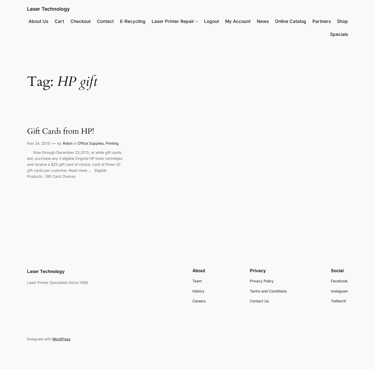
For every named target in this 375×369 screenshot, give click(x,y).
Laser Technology (48, 9)
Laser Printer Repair (173, 21)
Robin (67, 143)
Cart (59, 21)
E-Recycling (132, 21)
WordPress (61, 339)
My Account (238, 21)
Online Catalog (290, 21)
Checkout (80, 21)
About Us (38, 21)
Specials (339, 34)
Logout (211, 21)
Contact (105, 21)
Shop (342, 21)
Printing (112, 143)
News (263, 21)
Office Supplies (91, 143)
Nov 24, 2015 (38, 143)
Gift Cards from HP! (60, 131)
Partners (321, 21)
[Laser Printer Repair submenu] (196, 21)
